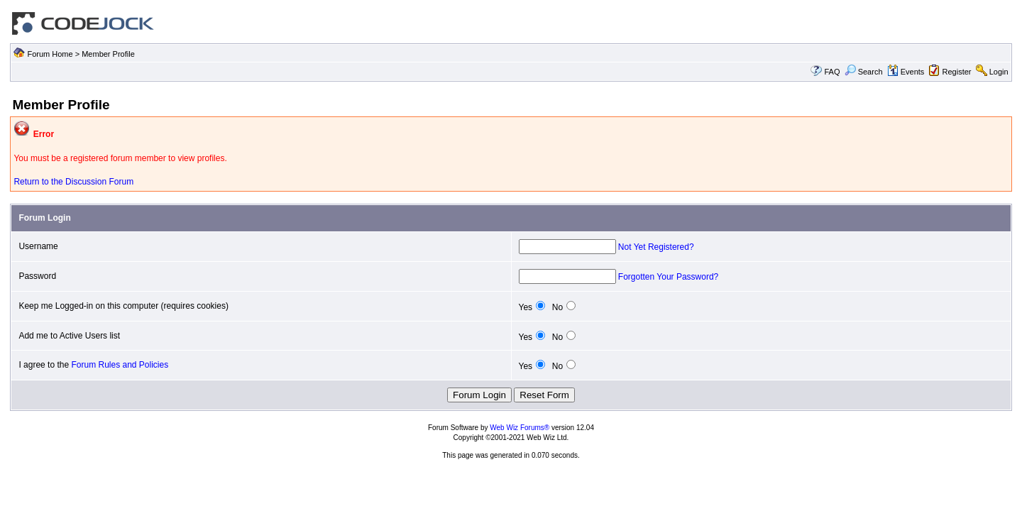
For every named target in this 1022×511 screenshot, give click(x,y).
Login (999, 71)
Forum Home (49, 54)
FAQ (832, 71)
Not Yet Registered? (656, 247)
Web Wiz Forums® (519, 428)
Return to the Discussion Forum (73, 182)
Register (957, 71)
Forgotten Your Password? (668, 277)
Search (864, 71)
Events (906, 71)
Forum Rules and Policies (119, 365)
